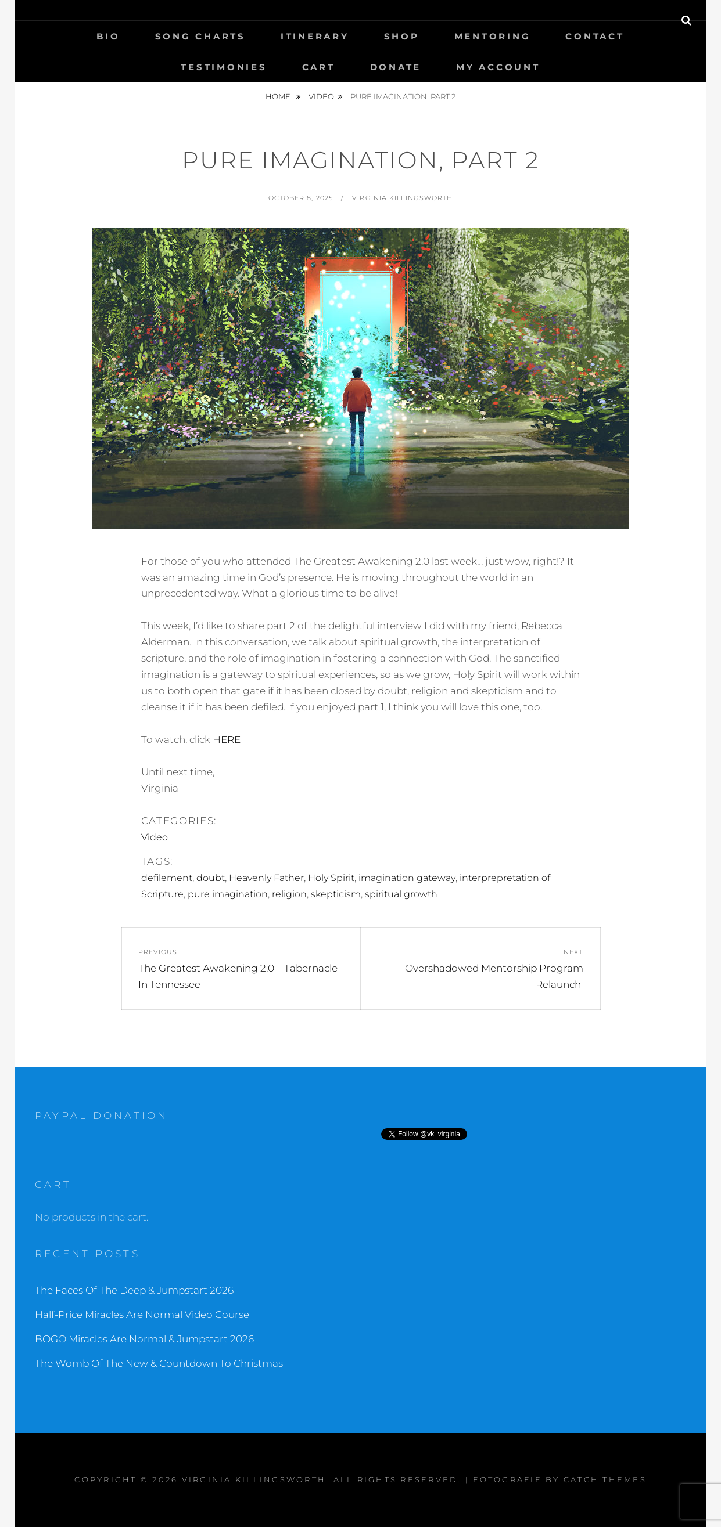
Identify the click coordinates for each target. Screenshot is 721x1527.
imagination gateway (406, 877)
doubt (210, 877)
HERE (227, 739)
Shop (401, 36)
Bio (108, 36)
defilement (166, 877)
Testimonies (224, 67)
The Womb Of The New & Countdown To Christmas (159, 1363)
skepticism (336, 894)
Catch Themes (605, 1479)
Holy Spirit (331, 877)
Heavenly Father (266, 877)
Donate (396, 67)
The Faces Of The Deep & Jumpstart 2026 (134, 1290)
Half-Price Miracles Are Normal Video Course (142, 1314)
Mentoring (492, 36)
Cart (318, 67)
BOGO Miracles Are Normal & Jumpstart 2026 (144, 1339)
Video (321, 96)
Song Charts (200, 36)
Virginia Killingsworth (402, 198)
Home (279, 96)
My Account (498, 67)
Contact (594, 36)
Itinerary (315, 36)
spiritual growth (401, 894)
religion (289, 894)
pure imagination (228, 894)
